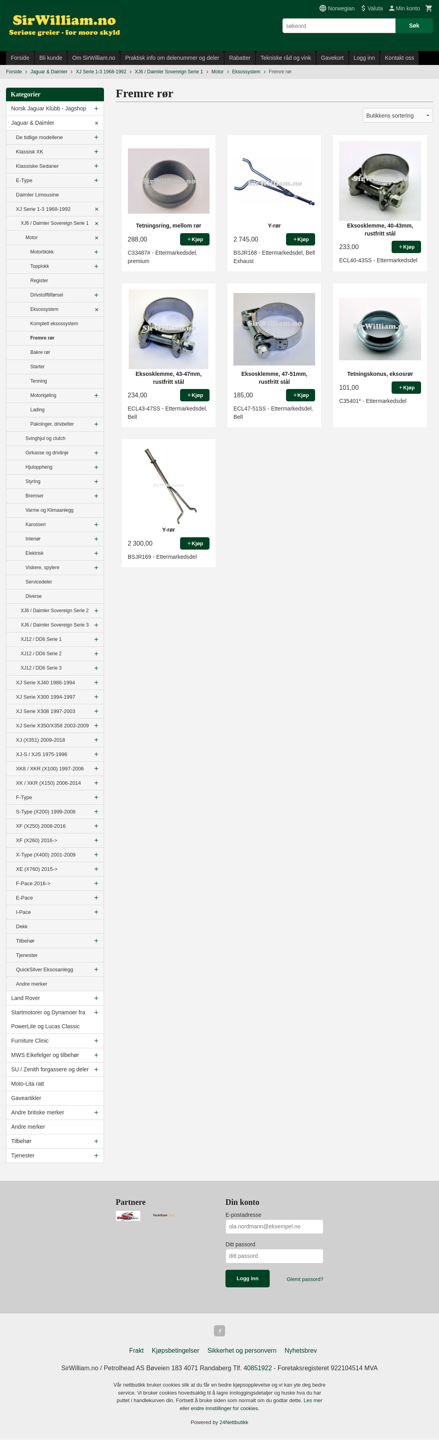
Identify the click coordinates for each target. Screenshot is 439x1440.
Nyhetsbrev (301, 1352)
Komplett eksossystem (54, 323)
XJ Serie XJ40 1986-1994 (45, 683)
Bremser (34, 496)
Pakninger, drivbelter (52, 424)
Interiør (33, 539)
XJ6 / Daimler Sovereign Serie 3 (55, 625)
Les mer (313, 1402)
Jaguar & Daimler (32, 123)
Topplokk (39, 266)
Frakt (136, 1352)
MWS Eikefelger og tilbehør (45, 1055)
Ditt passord (240, 1244)
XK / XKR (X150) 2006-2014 (48, 783)
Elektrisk (34, 553)
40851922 (257, 1369)
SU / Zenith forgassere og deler (50, 1069)
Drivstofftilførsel (46, 295)
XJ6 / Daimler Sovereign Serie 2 (55, 610)
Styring (32, 481)
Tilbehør (25, 941)
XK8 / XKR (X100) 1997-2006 (50, 769)
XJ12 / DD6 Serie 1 (41, 639)
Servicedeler (38, 582)
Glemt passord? (305, 1279)
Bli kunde (51, 58)
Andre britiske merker (37, 1112)
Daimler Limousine (37, 195)
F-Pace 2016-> (33, 883)
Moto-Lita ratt (27, 1083)
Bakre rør (40, 352)
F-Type (24, 797)
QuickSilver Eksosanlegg (44, 969)
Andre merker (31, 984)
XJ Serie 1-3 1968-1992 (43, 209)
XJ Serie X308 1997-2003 (45, 711)
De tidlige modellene (39, 137)
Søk (414, 25)
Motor (31, 237)
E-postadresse (243, 1215)
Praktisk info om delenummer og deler (172, 58)
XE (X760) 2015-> (36, 869)
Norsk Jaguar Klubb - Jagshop (48, 108)
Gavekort (332, 58)
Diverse (33, 596)
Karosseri (35, 524)
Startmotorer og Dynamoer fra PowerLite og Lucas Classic (48, 1019)
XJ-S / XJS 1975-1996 (41, 754)
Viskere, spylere (42, 567)
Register (39, 280)
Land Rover (25, 998)
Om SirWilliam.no (93, 58)
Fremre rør (42, 338)
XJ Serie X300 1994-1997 (45, 697)
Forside (20, 58)
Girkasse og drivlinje (47, 453)
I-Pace (23, 912)
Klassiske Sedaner (37, 166)
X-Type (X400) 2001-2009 (46, 855)
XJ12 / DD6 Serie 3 (41, 668)
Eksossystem (44, 309)
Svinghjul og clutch (45, 438)
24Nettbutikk (234, 1424)
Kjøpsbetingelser (175, 1352)
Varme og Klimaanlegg (49, 510)
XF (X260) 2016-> (36, 840)
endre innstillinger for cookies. (225, 1410)
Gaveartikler (26, 1098)
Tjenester (26, 955)
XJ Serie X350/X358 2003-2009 (52, 726)
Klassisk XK (29, 152)
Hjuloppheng (38, 467)
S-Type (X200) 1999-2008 (46, 812)
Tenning (38, 381)
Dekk (22, 926)
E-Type (24, 180)
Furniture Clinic (30, 1040)
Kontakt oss (399, 58)
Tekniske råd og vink (286, 58)
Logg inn (364, 58)
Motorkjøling (43, 395)
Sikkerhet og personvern (242, 1352)
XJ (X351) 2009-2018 (40, 740)
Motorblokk (42, 252)
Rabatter (240, 58)
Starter (37, 366)
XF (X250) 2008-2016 (41, 826)
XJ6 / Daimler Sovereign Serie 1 (55, 223)
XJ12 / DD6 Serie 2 (41, 653)
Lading (37, 410)
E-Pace (24, 898)
